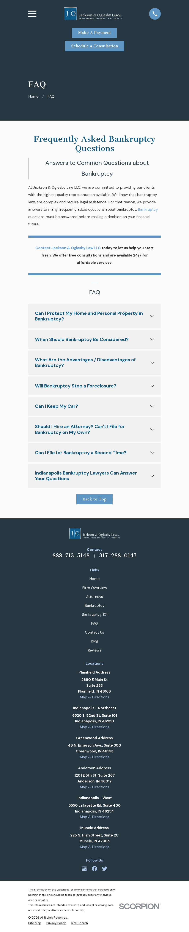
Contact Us (94, 632)
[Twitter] (104, 868)
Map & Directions (94, 697)
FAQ (94, 623)
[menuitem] (34, 923)
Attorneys (94, 596)
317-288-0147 (118, 555)
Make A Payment (94, 32)
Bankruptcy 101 (94, 614)
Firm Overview (94, 587)
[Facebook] (94, 868)
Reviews (94, 650)
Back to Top (95, 499)
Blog (94, 641)
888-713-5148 (71, 555)
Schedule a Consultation (94, 46)
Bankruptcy (148, 209)
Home (94, 578)
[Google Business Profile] (84, 868)
